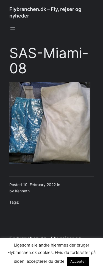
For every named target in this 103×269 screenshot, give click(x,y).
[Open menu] (12, 28)
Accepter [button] (78, 261)
